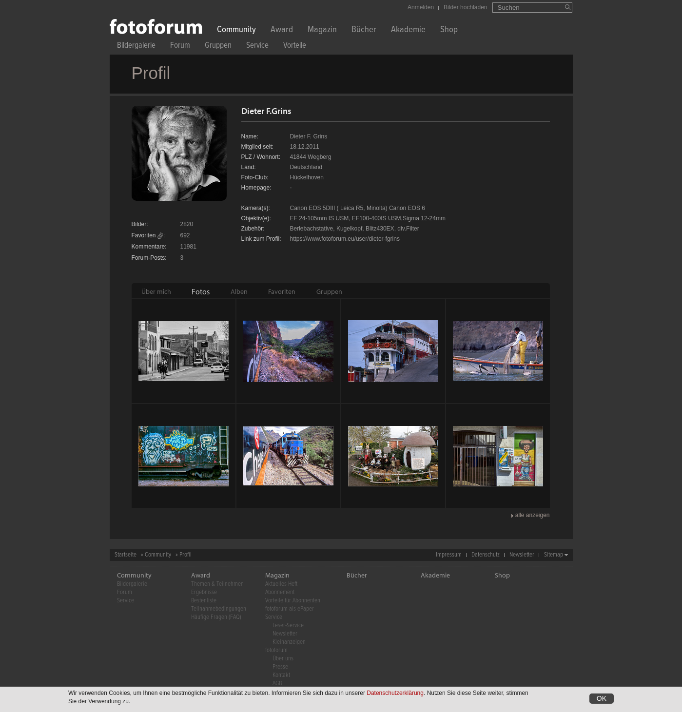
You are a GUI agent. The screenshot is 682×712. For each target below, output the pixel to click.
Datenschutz (485, 555)
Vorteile (294, 46)
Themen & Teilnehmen (217, 584)
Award (282, 30)
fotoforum (276, 650)
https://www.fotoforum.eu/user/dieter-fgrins (345, 238)
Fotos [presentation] (201, 291)
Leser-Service (288, 625)
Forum (180, 46)
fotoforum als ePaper (289, 609)
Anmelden (421, 7)
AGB (277, 683)
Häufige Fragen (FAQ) (216, 617)
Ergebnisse (204, 592)
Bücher (363, 30)
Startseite (125, 555)
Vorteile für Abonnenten (292, 601)
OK (601, 698)
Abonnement (279, 592)
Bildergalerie (136, 46)
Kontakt (281, 675)
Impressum (449, 555)
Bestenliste (203, 601)
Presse (280, 667)
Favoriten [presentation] (281, 291)
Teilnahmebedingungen (218, 609)
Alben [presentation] (239, 291)
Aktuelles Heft (281, 584)
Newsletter (521, 555)
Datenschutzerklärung (395, 693)
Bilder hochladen (465, 7)
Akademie (408, 30)
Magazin (322, 30)
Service (257, 46)
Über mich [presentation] (156, 291)
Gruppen (218, 46)
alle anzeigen (532, 515)
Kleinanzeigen (289, 642)
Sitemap (553, 555)
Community (236, 30)
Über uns (283, 658)
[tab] (156, 291)
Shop (449, 30)
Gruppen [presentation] (329, 291)
